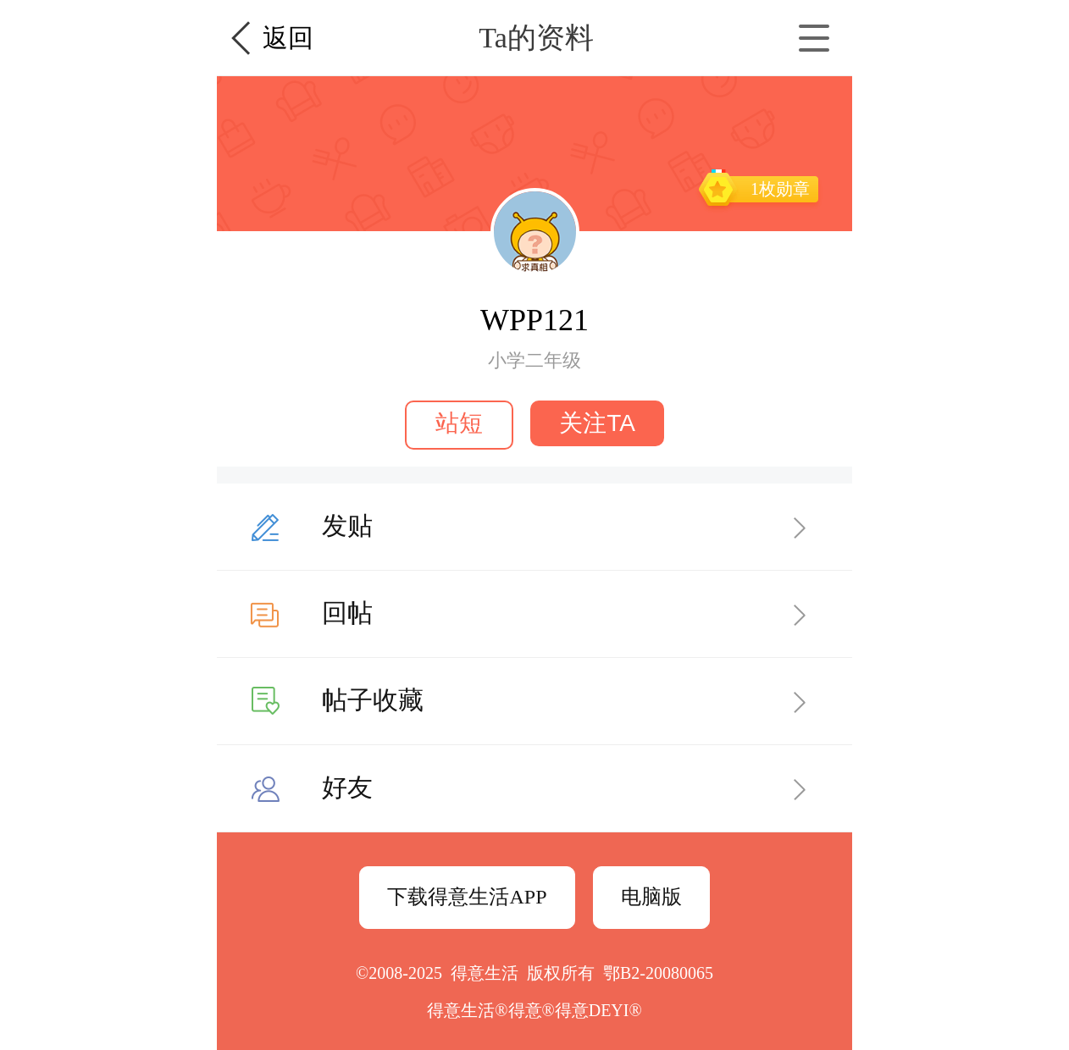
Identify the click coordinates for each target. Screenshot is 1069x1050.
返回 (288, 38)
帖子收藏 (373, 700)
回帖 (347, 613)
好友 (347, 787)
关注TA (597, 423)
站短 (459, 423)
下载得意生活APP (466, 897)
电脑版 (651, 897)
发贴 (347, 525)
